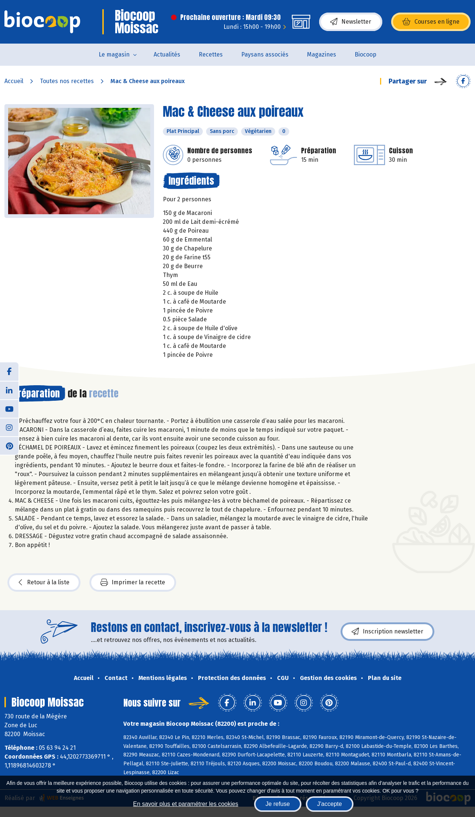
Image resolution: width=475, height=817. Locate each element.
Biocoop (365, 54)
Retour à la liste (43, 582)
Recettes (211, 54)
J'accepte (329, 804)
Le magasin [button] (114, 54)
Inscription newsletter (387, 631)
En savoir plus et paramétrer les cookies (185, 804)
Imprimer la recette (132, 582)
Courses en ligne (430, 21)
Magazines (321, 54)
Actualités (167, 54)
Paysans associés (264, 54)
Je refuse (278, 804)
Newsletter (350, 21)
